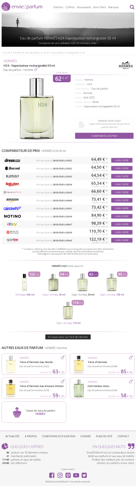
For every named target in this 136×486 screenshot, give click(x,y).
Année (78, 97)
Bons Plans (99, 7)
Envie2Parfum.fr (22, 6)
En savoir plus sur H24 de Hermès (68, 337)
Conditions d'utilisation (58, 436)
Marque (79, 79)
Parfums (58, 7)
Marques (113, 7)
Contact (123, 436)
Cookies (85, 436)
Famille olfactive (83, 102)
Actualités (12, 436)
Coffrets (70, 7)
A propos (31, 436)
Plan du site (104, 436)
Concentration (82, 88)
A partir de (61, 72)
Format (78, 106)
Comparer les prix (104, 136)
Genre (78, 93)
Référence (80, 84)
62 (61, 78)
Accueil (6, 52)
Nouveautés (84, 7)
